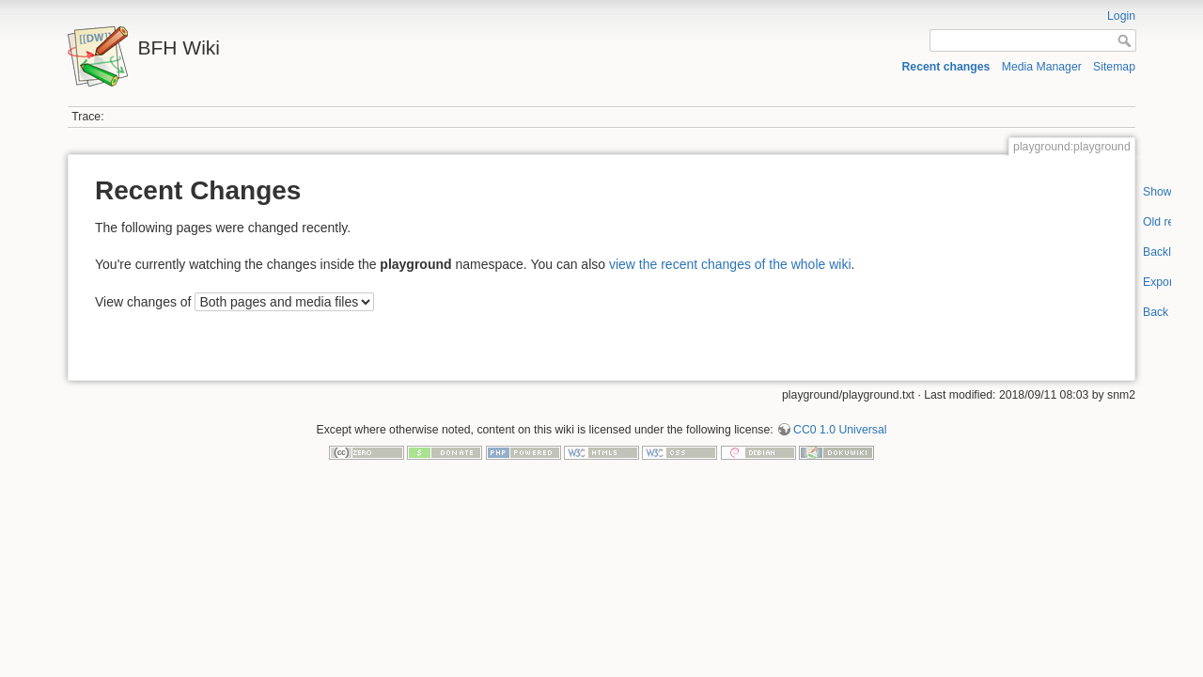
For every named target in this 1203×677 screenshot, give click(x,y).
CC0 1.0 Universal (839, 429)
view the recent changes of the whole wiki (730, 264)
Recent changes (945, 66)
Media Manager (1042, 66)
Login (1121, 16)
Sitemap (1114, 66)
